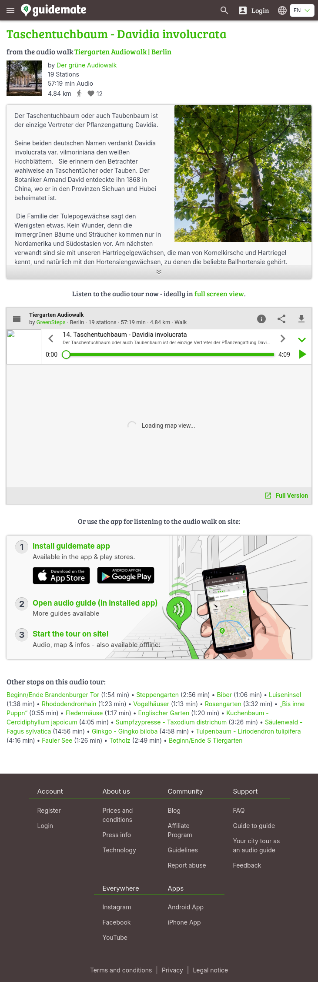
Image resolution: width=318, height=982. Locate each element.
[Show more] (159, 272)
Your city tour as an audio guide (256, 845)
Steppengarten (157, 694)
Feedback (247, 865)
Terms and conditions (121, 970)
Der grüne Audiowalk (87, 65)
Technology (119, 850)
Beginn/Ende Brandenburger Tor (53, 694)
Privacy (172, 970)
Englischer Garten (164, 713)
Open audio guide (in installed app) (95, 603)
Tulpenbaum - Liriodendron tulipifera (248, 731)
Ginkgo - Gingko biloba (124, 731)
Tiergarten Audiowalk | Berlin (122, 52)
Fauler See (57, 740)
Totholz (120, 740)
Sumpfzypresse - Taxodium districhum (171, 722)
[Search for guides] (224, 10)
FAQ (239, 810)
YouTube (115, 937)
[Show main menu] (10, 10)
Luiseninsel (285, 694)
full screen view (219, 293)
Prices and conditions (118, 815)
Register (49, 810)
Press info (117, 834)
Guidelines (183, 850)
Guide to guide (254, 825)
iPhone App (184, 922)
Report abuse (187, 865)
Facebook (117, 922)
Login (45, 825)
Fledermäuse (84, 713)
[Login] (253, 10)
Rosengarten (223, 703)
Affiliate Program (180, 830)
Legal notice (210, 970)
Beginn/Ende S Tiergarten (206, 740)
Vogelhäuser (151, 703)
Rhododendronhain (69, 703)
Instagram (117, 907)
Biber (224, 694)
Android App (186, 907)
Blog (174, 810)
